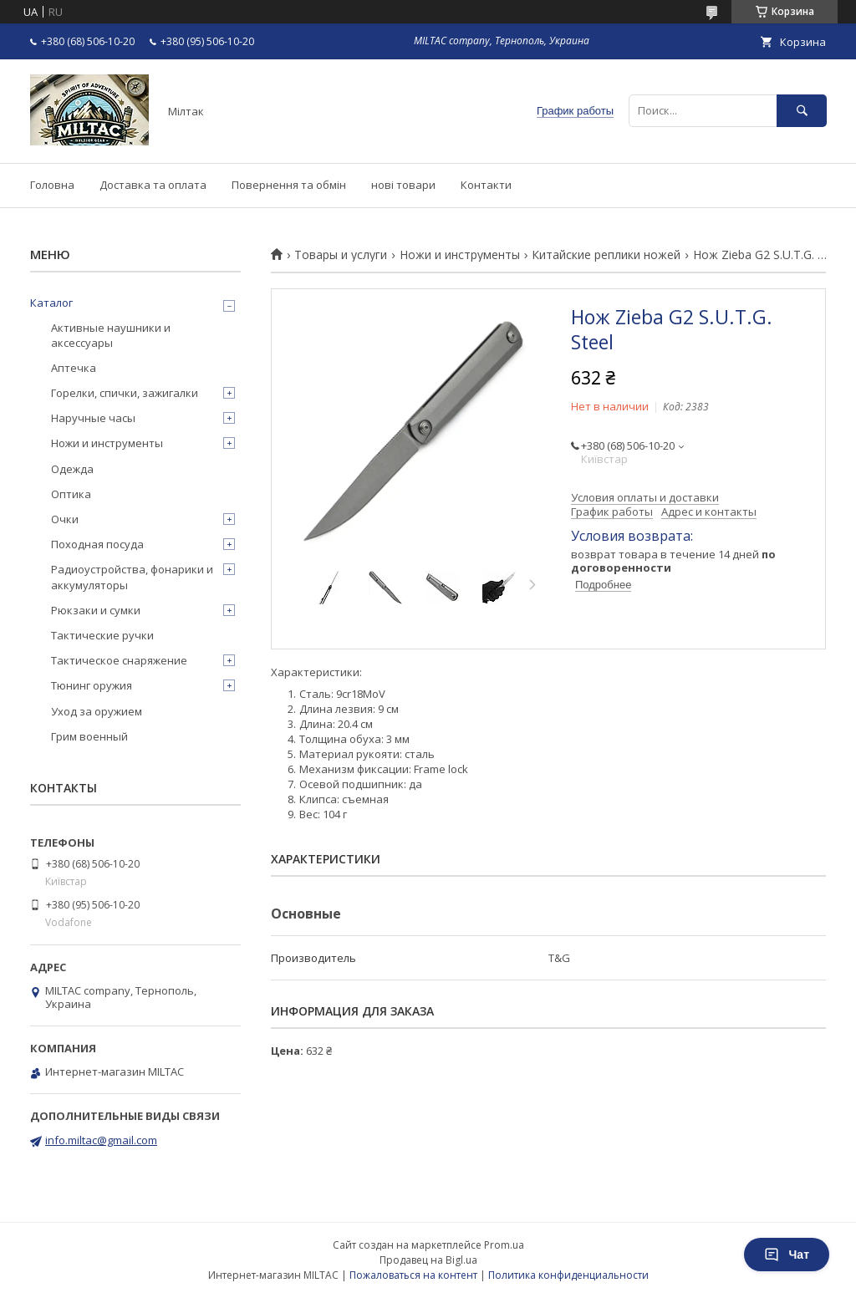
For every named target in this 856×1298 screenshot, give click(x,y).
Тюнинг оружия (91, 685)
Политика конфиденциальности (568, 1275)
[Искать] (802, 110)
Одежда (72, 468)
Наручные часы (93, 417)
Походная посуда (97, 544)
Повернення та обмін (289, 184)
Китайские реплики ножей (606, 255)
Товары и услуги (340, 255)
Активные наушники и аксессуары (111, 335)
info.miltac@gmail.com (101, 1140)
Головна (52, 184)
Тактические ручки (102, 635)
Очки (65, 519)
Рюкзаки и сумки (95, 610)
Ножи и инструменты (460, 255)
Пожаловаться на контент (413, 1275)
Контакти (486, 184)
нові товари (403, 184)
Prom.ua (504, 1245)
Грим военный (89, 736)
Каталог (51, 302)
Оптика (71, 493)
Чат (786, 1254)
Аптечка (73, 367)
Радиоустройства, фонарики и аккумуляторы (132, 577)
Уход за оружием (96, 711)
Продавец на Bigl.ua (428, 1260)
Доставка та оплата (152, 184)
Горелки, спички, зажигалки (124, 392)
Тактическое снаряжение (119, 660)
